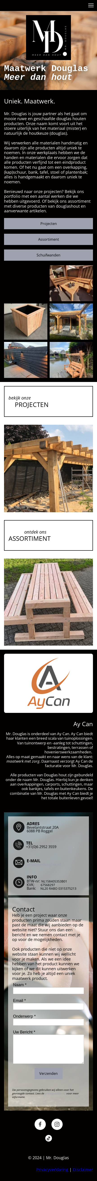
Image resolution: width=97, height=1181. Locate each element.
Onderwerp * (24, 1016)
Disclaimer (83, 1169)
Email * (19, 1000)
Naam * (19, 985)
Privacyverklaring (52, 1169)
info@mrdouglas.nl (44, 864)
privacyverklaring (55, 1093)
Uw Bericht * (24, 1032)
